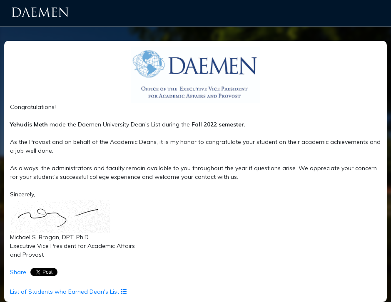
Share (18, 272)
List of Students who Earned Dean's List (68, 291)
